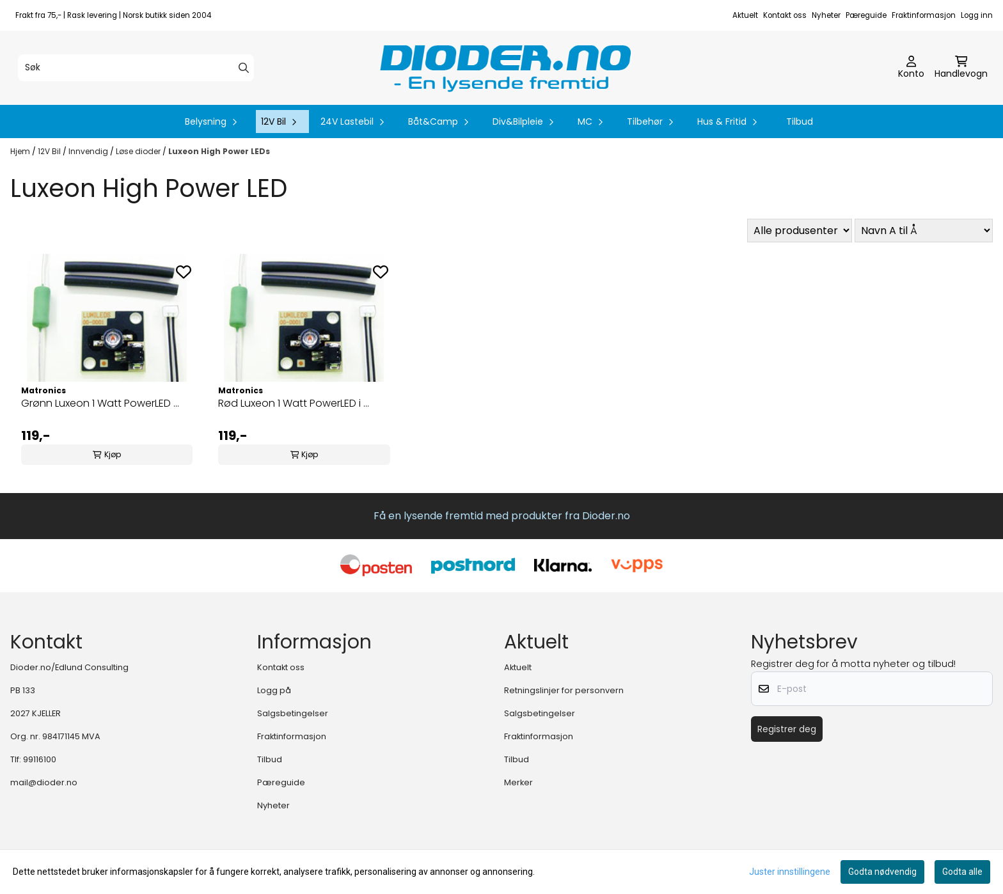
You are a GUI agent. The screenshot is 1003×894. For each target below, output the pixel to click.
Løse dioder (139, 151)
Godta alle (962, 872)
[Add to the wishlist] (183, 271)
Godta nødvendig (882, 872)
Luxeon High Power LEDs (219, 151)
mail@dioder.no (43, 782)
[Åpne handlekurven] (961, 68)
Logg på (274, 690)
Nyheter (826, 15)
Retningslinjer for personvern (564, 690)
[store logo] (505, 67)
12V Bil (50, 151)
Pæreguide (866, 15)
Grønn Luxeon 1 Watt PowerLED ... (100, 403)
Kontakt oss (785, 15)
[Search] (243, 67)
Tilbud (799, 121)
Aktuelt (745, 15)
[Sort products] (924, 230)
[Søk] (136, 67)
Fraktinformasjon (924, 15)
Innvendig (89, 151)
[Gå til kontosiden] (911, 68)
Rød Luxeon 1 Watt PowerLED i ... (293, 403)
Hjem (21, 151)
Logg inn (977, 15)
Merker (518, 782)
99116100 (39, 759)
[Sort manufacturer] (799, 230)
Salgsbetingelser (292, 713)
